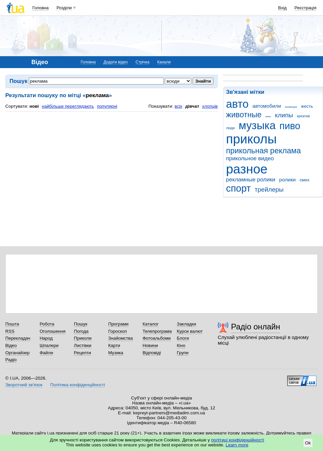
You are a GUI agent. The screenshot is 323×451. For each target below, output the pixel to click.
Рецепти (82, 352)
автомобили (267, 106)
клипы (284, 115)
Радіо (11, 359)
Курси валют (190, 331)
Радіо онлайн (255, 326)
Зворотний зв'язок (23, 384)
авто (237, 104)
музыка (257, 125)
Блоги (183, 338)
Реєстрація (305, 7)
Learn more (237, 444)
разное (246, 169)
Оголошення (53, 331)
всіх (178, 106)
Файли (46, 352)
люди (230, 128)
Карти (114, 345)
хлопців (210, 106)
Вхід (282, 7)
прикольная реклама (263, 150)
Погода (81, 331)
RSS (10, 331)
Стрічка (142, 62)
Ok (308, 442)
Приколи (82, 338)
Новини (150, 345)
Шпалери (49, 345)
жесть (307, 106)
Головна (40, 7)
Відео (11, 345)
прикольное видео (250, 158)
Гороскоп (117, 331)
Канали (164, 62)
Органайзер (17, 352)
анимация (291, 106)
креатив (303, 116)
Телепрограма (157, 331)
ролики (287, 179)
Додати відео (116, 62)
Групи (182, 352)
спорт (238, 188)
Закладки (186, 323)
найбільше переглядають (68, 106)
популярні (107, 106)
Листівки (82, 345)
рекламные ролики (250, 179)
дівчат (192, 106)
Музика (115, 352)
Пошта (12, 323)
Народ (46, 338)
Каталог (151, 323)
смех (304, 179)
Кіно (181, 345)
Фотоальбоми (157, 338)
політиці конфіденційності (237, 439)
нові (34, 106)
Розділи (64, 7)
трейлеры (269, 189)
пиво (290, 126)
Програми (118, 323)
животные (243, 114)
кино (268, 116)
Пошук (80, 323)
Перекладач (17, 338)
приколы (251, 139)
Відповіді (152, 352)
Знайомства (120, 338)
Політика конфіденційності (77, 384)
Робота (47, 323)
